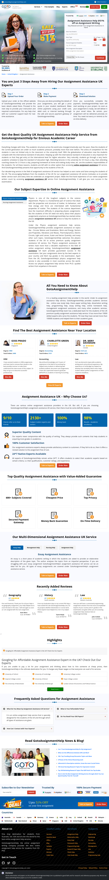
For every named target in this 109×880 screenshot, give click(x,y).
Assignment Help (67, 548)
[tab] (17, 548)
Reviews (84, 7)
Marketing (91, 837)
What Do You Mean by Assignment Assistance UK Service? (28, 709)
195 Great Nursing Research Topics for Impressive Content (76, 767)
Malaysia (99, 817)
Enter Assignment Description (74, 48)
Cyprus (27, 817)
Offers (74, 6)
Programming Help (73, 846)
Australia (6, 817)
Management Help (33, 548)
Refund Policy (93, 868)
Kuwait (88, 817)
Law (89, 849)
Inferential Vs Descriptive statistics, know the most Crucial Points (79, 763)
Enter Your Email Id (71, 31)
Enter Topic (69, 37)
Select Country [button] (101, 2)
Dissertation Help (72, 837)
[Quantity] (99, 39)
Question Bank (51, 837)
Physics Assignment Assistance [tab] (15, 198)
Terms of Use (103, 868)
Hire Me (8, 377)
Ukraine (99, 821)
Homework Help (72, 843)
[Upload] (79, 57)
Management (92, 846)
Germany (39, 817)
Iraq (68, 817)
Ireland (78, 817)
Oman (33, 821)
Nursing (90, 840)
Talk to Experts (47, 123)
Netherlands (7, 821)
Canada (17, 817)
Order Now (63, 123)
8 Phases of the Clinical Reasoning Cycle (70, 760)
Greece (50, 817)
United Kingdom (12, 74)
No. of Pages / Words (99, 37)
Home (3, 74)
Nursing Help (50, 548)
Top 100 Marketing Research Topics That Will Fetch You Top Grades (79, 770)
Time (95, 43)
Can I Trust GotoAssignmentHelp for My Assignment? (75, 749)
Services (37, 7)
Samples (49, 846)
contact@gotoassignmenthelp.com (15, 2)
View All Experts (54, 385)
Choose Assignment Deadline (74, 43)
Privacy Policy (82, 868)
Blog (58, 7)
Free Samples (49, 7)
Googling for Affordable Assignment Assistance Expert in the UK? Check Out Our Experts (34, 651)
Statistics (91, 852)
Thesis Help (71, 852)
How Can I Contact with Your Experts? (21, 729)
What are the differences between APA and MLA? (73, 753)
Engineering (92, 834)
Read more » (55, 689)
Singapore (54, 821)
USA (89, 821)
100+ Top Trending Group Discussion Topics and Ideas (75, 756)
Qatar (43, 821)
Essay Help (17, 548)
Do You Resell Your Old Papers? (72, 716)
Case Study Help (72, 855)
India (60, 817)
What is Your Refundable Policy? (72, 709)
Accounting (91, 843)
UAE (64, 821)
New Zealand (21, 821)
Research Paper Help (74, 849)
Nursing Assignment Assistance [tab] (13, 202)
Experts (64, 7)
